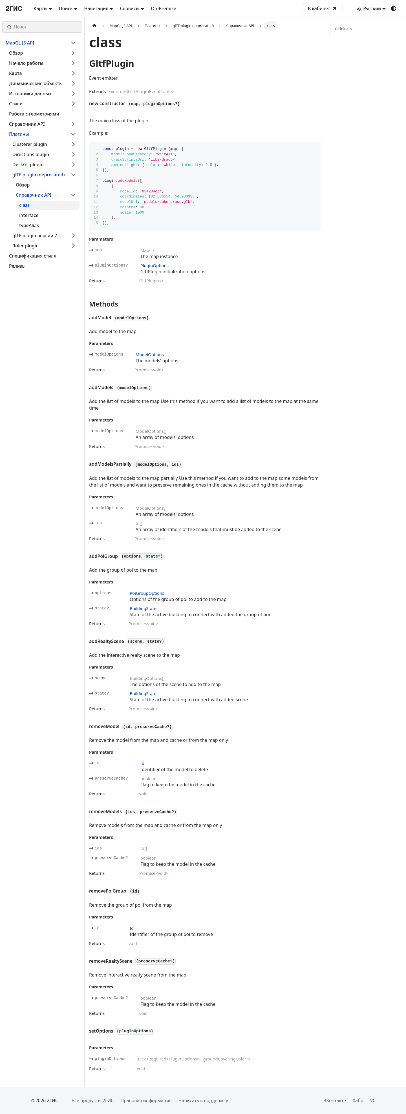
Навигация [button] (96, 8)
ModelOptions (150, 354)
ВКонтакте (334, 1100)
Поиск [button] (66, 8)
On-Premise (163, 8)
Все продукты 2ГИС (93, 1100)
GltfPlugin (343, 28)
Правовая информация (145, 1100)
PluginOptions (154, 265)
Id (142, 763)
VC (373, 1100)
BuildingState (143, 608)
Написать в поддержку (203, 1100)
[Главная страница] (94, 25)
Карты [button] (40, 8)
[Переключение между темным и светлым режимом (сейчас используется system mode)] (393, 8)
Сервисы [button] (129, 8)
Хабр (358, 1100)
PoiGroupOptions (147, 593)
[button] (41, 42)
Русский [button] (368, 8)
